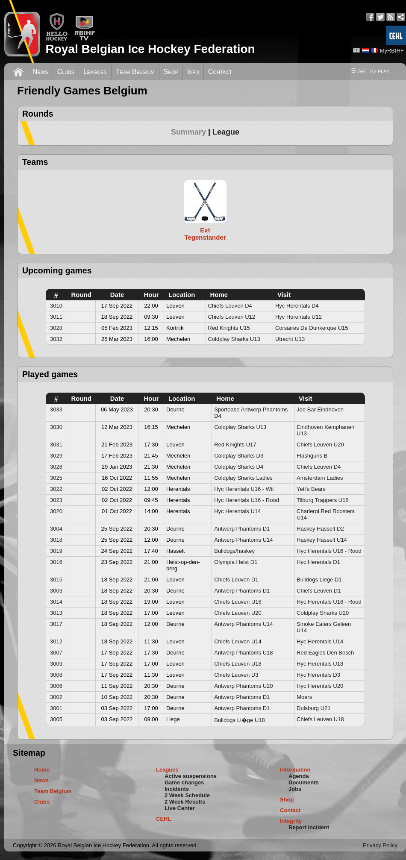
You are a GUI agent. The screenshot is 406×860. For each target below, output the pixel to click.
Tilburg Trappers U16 (323, 500)
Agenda (298, 776)
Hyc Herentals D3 (318, 675)
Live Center (180, 808)
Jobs (294, 789)
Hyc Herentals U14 (237, 511)
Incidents (177, 789)
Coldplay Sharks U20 (323, 613)
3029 (56, 455)
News (40, 71)
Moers (304, 697)
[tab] (191, 132)
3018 (56, 540)
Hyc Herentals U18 (320, 663)
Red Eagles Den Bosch (325, 652)
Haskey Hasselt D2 (320, 528)
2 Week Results (185, 801)
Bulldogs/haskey (234, 551)
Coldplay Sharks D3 (238, 455)
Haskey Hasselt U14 (322, 540)
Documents (303, 782)
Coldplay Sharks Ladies (243, 478)
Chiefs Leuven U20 (320, 444)
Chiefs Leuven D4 (230, 305)
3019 (56, 551)
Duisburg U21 (314, 708)
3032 (56, 339)
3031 (56, 444)
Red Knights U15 (229, 328)
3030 (56, 427)
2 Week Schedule (187, 795)
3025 (56, 478)
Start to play (370, 70)
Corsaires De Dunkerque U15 (311, 328)
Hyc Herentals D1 (318, 562)
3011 (56, 317)
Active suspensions (191, 776)
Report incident (308, 827)
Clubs (65, 71)
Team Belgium (135, 71)
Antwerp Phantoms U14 (243, 540)
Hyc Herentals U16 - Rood (246, 500)
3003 (56, 590)
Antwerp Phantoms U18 (243, 652)
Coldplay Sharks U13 (234, 339)
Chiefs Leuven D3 (236, 675)
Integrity (291, 821)
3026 (56, 467)
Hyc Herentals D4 (297, 305)
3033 (56, 409)
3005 (56, 719)
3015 (56, 579)
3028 (56, 328)
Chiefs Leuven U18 (238, 663)
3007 (56, 652)
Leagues (95, 71)
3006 (56, 686)
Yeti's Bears (311, 489)
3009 (56, 663)
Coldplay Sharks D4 (238, 467)
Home (42, 769)
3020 (56, 511)
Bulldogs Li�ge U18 (239, 720)
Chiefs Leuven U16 (238, 602)
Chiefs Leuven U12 (232, 317)
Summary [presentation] (188, 132)
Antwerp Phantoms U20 (243, 686)
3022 (56, 489)
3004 (56, 528)
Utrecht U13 (290, 339)
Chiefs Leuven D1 (236, 579)
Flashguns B (312, 455)
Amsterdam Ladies (320, 478)
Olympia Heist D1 (235, 562)
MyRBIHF (392, 50)
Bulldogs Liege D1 (319, 579)
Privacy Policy (380, 845)
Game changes (184, 782)
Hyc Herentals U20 (320, 686)
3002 (56, 697)
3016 (56, 562)
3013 (56, 613)
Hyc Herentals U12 (298, 317)
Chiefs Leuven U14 (238, 641)
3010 (56, 305)
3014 (56, 602)
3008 (56, 675)
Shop (171, 71)
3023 (56, 500)
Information (295, 769)
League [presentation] (225, 132)
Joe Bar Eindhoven (320, 409)
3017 (56, 624)
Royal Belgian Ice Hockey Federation (150, 49)
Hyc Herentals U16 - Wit (244, 489)
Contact (220, 71)
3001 (56, 708)
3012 (56, 641)
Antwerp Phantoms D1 (242, 528)
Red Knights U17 (235, 444)
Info (193, 71)
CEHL (163, 819)
